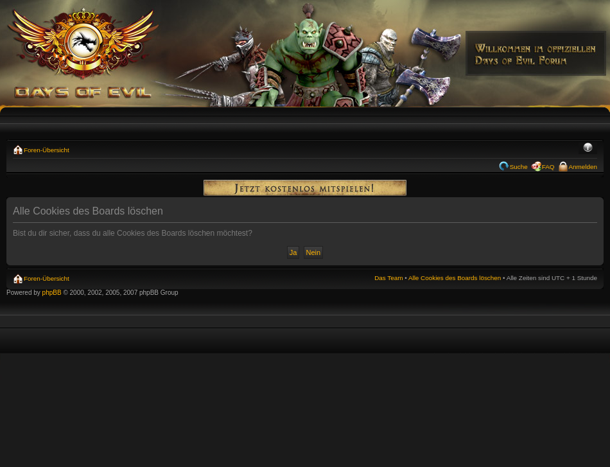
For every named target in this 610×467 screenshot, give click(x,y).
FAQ (548, 166)
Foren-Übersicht (46, 150)
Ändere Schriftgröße (588, 148)
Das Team (388, 277)
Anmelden (583, 166)
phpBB (52, 292)
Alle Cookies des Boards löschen (454, 277)
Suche (519, 166)
